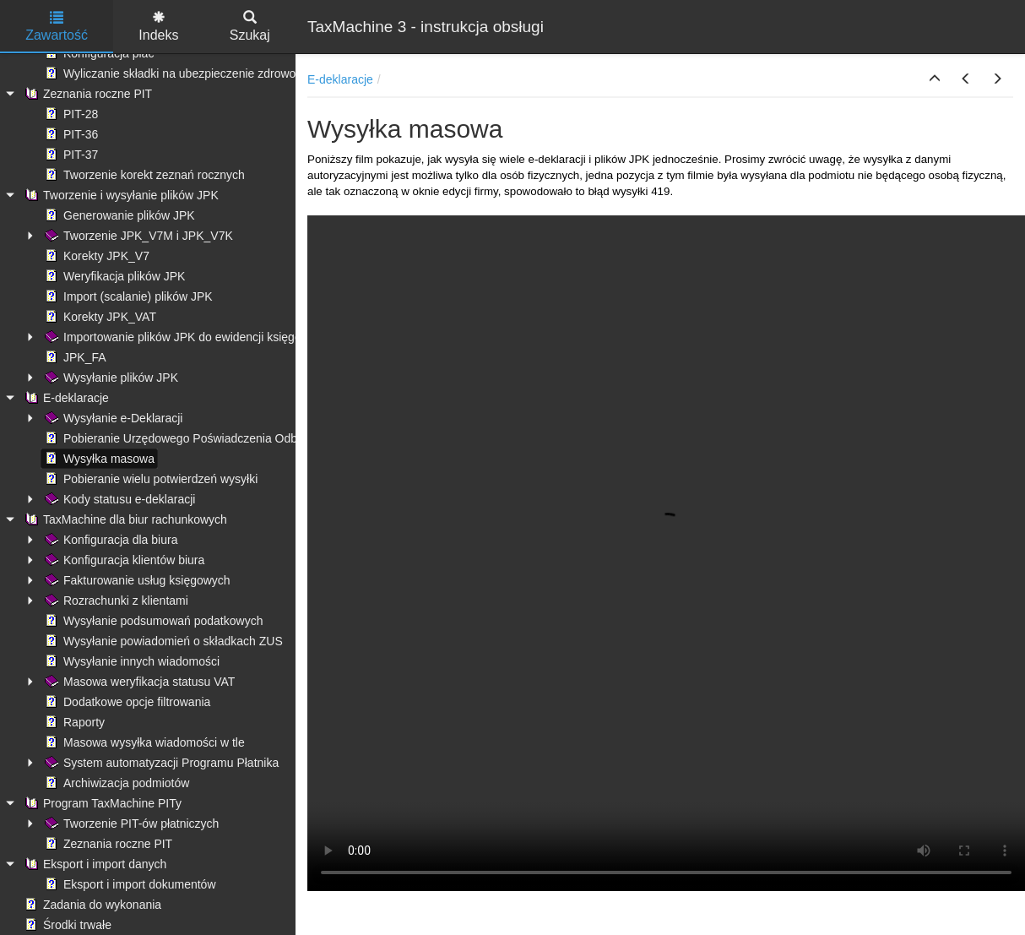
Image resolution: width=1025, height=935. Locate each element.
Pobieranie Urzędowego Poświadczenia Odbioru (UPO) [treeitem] (197, 438)
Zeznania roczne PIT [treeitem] (86, 94)
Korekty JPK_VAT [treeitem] (98, 317)
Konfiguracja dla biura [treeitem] (109, 540)
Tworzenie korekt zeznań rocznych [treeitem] (143, 175)
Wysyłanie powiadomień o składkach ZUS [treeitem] (162, 641)
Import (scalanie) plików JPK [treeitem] (127, 296)
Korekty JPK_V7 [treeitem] (95, 256)
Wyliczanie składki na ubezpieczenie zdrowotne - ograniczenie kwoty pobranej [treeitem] (257, 73)
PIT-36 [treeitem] (69, 134)
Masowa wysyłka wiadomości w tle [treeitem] (143, 742)
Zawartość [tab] (56, 26)
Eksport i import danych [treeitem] (93, 864)
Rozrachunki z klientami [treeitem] (114, 600)
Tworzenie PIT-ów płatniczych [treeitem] (130, 823)
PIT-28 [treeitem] (69, 114)
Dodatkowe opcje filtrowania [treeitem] (125, 702)
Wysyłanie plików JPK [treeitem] (109, 377)
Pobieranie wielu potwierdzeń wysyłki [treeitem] (149, 479)
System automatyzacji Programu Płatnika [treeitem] (160, 763)
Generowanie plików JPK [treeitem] (118, 215)
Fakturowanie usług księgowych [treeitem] (135, 580)
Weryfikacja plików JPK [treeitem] (113, 276)
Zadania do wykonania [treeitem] (91, 904)
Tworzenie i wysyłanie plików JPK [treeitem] (120, 195)
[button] (935, 79)
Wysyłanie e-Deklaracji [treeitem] (111, 418)
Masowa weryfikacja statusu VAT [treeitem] (138, 681)
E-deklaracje (340, 79)
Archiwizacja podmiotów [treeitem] (115, 783)
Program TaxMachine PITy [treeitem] (101, 803)
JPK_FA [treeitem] (73, 357)
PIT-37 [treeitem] (69, 154)
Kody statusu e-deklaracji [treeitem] (118, 499)
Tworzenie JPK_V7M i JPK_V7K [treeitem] (137, 236)
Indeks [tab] (158, 26)
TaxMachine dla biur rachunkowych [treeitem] (124, 519)
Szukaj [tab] (250, 26)
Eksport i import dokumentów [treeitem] (128, 884)
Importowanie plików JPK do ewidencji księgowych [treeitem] (184, 337)
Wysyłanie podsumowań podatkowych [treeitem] (152, 621)
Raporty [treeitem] (73, 722)
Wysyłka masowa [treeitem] (98, 458)
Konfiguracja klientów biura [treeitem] (122, 560)
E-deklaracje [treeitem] (65, 398)
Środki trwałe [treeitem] (66, 925)
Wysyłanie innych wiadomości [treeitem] (130, 661)
